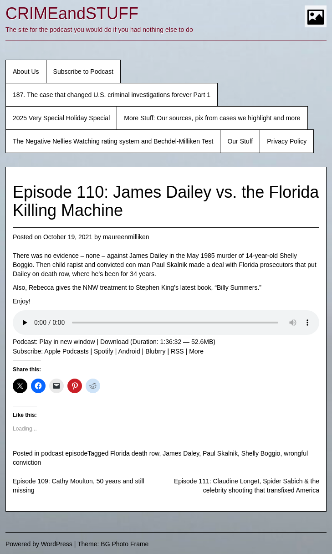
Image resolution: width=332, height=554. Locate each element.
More (196, 351)
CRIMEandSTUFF (71, 13)
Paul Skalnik (220, 453)
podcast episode (64, 453)
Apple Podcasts (66, 351)
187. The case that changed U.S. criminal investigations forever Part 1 (111, 94)
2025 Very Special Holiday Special (61, 118)
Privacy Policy (286, 141)
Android (129, 351)
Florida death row (134, 453)
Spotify (103, 351)
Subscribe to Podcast (83, 71)
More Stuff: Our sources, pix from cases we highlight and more (212, 118)
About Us (26, 71)
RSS (177, 351)
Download (114, 341)
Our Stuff (240, 141)
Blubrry (155, 351)
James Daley (181, 453)
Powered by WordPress (38, 544)
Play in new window (67, 341)
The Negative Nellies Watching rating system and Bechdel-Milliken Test (113, 141)
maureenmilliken (126, 237)
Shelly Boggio (261, 453)
